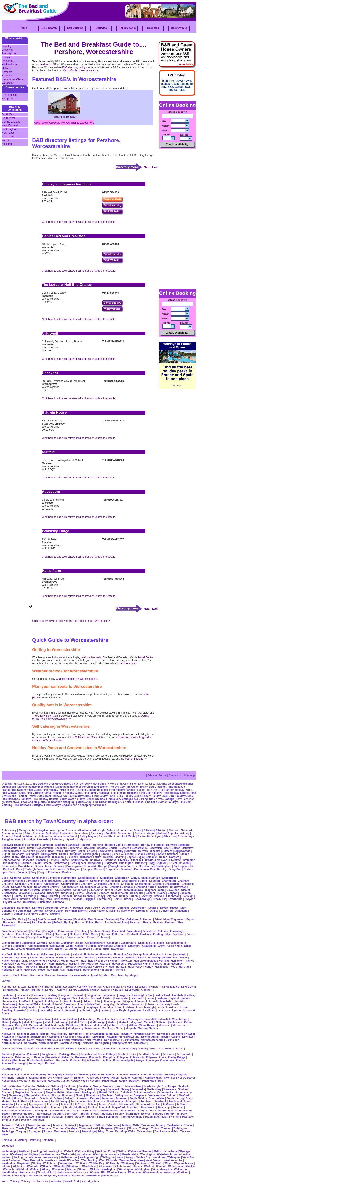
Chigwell (55, 886)
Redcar (110, 1074)
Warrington (100, 1154)
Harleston (21, 957)
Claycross (173, 890)
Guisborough (101, 948)
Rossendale (9, 1080)
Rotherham (39, 1080)
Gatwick (42, 942)
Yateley (14, 1181)
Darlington (23, 907)
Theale (20, 1128)
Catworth (82, 880)
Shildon (114, 1092)
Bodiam (108, 857)
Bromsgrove (9, 53)
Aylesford (72, 839)
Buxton (66, 872)
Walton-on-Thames (139, 1151)
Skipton (171, 1095)
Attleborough (186, 836)
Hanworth (180, 954)
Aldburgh (99, 830)
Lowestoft (20, 1010)
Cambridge (69, 877)
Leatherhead (162, 995)
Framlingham (45, 937)
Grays (161, 945)
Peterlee (39, 1057)
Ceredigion (113, 880)
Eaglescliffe (9, 919)
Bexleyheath (105, 851)
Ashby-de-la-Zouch (66, 836)
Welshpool (173, 1157)
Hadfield (7, 954)
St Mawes (168, 1104)
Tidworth (120, 1128)
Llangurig (108, 1004)
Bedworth (156, 847)
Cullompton (44, 902)
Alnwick (173, 830)
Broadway (7, 49)
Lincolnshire (9, 1001)
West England (10, 125)
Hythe (119, 969)
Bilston (63, 854)
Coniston (185, 893)
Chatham (183, 880)
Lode (22, 1007)
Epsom (79, 922)
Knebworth (132, 989)
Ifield (16, 975)
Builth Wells (57, 869)
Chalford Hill (129, 880)
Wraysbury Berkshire (57, 1175)
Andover (139, 833)
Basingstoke (9, 847)
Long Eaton (46, 1007)
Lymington (135, 1010)
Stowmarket (43, 1113)
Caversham (97, 880)
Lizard (153, 1001)
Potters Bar (94, 1060)
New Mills (69, 1036)
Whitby (36, 1163)
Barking (98, 844)
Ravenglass (70, 1074)
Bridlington (126, 863)
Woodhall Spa (45, 1172)
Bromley (59, 866)
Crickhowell (61, 899)
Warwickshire (130, 1154)
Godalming (19, 945)
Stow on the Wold (23, 1113)
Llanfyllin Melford (89, 1004)
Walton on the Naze (165, 1151)
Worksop (169, 1172)
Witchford (22, 1169)
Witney (46, 1169)
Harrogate (62, 957)
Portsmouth (77, 1060)
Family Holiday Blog (154, 795)
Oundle (142, 1048)
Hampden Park (123, 954)
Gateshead (28, 942)
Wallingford (40, 1151)
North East (8, 132)
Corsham (66, 896)
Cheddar (20, 883)
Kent (58, 986)
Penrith (155, 1054)
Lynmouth (164, 1010)
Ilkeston (50, 975)
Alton (28, 833)
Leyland (174, 998)
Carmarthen (169, 877)
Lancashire (23, 995)
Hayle (5, 960)
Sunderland (9, 1116)
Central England (11, 121)
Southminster (115, 1101)
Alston (6, 833)
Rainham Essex (24, 1074)
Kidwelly (127, 986)
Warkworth (68, 1154)
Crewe (49, 899)
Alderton (126, 830)
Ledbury (190, 995)
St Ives (92, 1104)
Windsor (137, 1166)
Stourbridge (165, 1110)
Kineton (155, 986)
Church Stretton (30, 890)
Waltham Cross (105, 1151)
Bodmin (120, 857)
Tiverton (166, 1128)
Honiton (121, 966)
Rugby (123, 1080)
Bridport (140, 863)
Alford (137, 830)
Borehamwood (11, 860)
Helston (127, 960)
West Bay (188, 1157)
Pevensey (81, 1057)
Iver (120, 975)
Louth (160, 1007)
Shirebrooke (165, 1092)
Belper (176, 847)
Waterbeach (164, 1154)
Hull (62, 969)
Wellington (108, 1157)
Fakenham (8, 931)
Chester (158, 883)
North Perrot (35, 1039)
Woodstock (81, 1172)
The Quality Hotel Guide (46, 715)
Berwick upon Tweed (50, 851)
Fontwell (132, 934)
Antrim (161, 833)
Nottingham (102, 1043)
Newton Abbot (150, 1036)
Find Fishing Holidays (124, 792)
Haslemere (104, 957)
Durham (18, 913)
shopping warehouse (93, 805)
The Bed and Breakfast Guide (50, 783)
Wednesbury (50, 1157)
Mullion (153, 1028)
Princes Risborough (14, 1063)
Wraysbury (35, 1175)
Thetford (31, 1128)
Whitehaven (66, 1163)
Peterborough (23, 1057)
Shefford (7, 1092)
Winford (149, 1166)
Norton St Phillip (70, 1043)
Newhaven (8, 1036)
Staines (24, 1107)
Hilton (20, 966)
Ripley (105, 1077)
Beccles (102, 847)
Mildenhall (100, 1025)
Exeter (147, 922)
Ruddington (109, 1080)
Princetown (167, 1060)
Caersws (15, 877)
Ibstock (6, 975)
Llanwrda (152, 1004)
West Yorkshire (173, 1160)
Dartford (37, 907)
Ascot (17, 836)
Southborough (60, 1101)
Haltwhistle (91, 954)
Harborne (7, 957)
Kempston (19, 986)
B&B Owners (179, 27)
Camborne (54, 877)
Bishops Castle (144, 854)
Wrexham (78, 1175)
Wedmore (35, 1157)
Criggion (90, 899)
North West (8, 136)
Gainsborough (10, 942)
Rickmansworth (62, 1077)
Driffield (115, 910)
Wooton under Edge (14, 1175)
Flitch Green (90, 934)
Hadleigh (19, 954)
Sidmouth (67, 1095)
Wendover (159, 1157)
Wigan (168, 1163)
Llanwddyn (137, 1004)
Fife (18, 934)
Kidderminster (10, 64)
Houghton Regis (12, 969)
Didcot (174, 907)
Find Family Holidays (97, 792)
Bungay (87, 869)
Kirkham (118, 989)
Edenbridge (161, 919)
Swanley (26, 1119)
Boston (53, 860)
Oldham (59, 1048)
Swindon (38, 1119)
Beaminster (75, 847)
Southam (99, 1101)
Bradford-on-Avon (156, 860)
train (98, 657)
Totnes (47, 1131)
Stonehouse (127, 1110)
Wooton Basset (116, 1172)
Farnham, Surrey (100, 931)
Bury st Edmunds (49, 872)
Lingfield (37, 1001)
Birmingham (91, 854)
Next (147, 167)
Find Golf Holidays (150, 792)
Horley (149, 966)
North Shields (53, 1039)
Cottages (101, 27)
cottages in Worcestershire (47, 740)
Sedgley (101, 1089)
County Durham (128, 896)
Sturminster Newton (138, 1113)
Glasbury (112, 942)
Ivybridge (130, 975)
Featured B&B (48, 64)
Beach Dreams (96, 799)
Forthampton (17, 937)
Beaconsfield (45, 847)
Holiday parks (127, 27)
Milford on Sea (117, 1025)
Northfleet (19, 1039)
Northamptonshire (152, 1039)
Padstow (7, 1054)
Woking (95, 1169)
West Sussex (154, 1160)
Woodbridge (9, 1172)
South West (8, 118)
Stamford (56, 1107)
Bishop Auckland (122, 854)
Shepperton (21, 1092)
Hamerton (106, 954)
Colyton (172, 893)
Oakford (17, 1048)
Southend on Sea (82, 1101)
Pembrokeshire (127, 1054)
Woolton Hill (97, 1172)
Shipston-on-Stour (145, 1092)
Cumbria (58, 902)
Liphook (75, 1001)
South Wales (157, 1098)
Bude (19, 869)
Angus (151, 833)
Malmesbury (87, 1019)
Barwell (171, 844)
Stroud (95, 1113)
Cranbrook (172, 896)
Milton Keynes (147, 1025)
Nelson (44, 1033)
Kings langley (170, 986)
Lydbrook (84, 1010)
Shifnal (102, 1092)
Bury (33, 872)
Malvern (6, 68)
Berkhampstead (11, 851)
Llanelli (46, 1004)
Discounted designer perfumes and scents (81, 786)
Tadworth (7, 1125)
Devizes (153, 907)
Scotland (7, 143)
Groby (58, 948)
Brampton (189, 860)
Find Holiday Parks (54, 789)
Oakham (29, 1048)
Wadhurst (24, 1151)
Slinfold (6, 1098)
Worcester (7, 83)
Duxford (55, 913)
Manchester (118, 1019)
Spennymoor (37, 1104)
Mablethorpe (9, 1019)
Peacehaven (88, 1054)
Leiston (107, 998)
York (77, 1181)
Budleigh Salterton (36, 869)
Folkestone (119, 934)
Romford (137, 1077)
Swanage (187, 1116)
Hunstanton (90, 969)
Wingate (161, 1166)
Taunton (57, 1125)
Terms (162, 775)
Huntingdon (107, 969)
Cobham (104, 893)
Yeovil (68, 1181)
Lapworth (78, 995)
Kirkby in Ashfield (56, 989)
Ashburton (45, 836)
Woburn (83, 1169)
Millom (133, 1025)
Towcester (60, 1131)
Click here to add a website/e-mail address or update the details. (79, 221)
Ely (34, 922)
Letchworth (137, 998)
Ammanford (125, 833)
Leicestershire (49, 998)
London (32, 1007)
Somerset (107, 1098)
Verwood (7, 1145)
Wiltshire (59, 1166)
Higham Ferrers (152, 963)
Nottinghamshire (122, 1043)
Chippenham (70, 886)
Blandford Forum (90, 857)
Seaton (47, 1089)
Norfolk (6, 1039)
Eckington (146, 919)
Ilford (24, 975)
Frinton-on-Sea (76, 937)
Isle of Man (109, 975)
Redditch (7, 75)
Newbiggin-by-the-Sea (105, 1033)
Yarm (5, 1181)
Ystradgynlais (90, 1181)
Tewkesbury (174, 1125)
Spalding (21, 1104)
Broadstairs (9, 866)
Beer (167, 847)
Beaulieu (89, 847)
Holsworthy (100, 966)
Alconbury (84, 830)
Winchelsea (89, 1166)
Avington (7, 839)
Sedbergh (72, 1089)
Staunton (132, 1107)
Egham (190, 919)
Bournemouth (79, 860)
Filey (26, 934)
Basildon (183, 844)
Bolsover (151, 857)
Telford (99, 1125)
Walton (121, 1151)
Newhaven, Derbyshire (31, 1036)
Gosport (80, 945)
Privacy (152, 775)
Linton (64, 1001)
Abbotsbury (9, 830)
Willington (19, 1166)
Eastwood (111, 919)
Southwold (175, 1101)
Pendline (144, 1054)
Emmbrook (44, 922)
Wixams (71, 1169)
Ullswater (19, 1140)
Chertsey (86, 883)
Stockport (41, 1110)
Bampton (47, 844)
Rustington (149, 1080)
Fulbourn (103, 937)
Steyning (178, 1107)
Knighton (146, 989)
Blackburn (27, 857)
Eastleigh (80, 919)
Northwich (30, 1043)
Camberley (38, 877)
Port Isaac (19, 1060)
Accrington (57, 830)
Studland (106, 1113)
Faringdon (49, 931)
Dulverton (167, 910)
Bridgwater (110, 863)
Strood (84, 1113)
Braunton (25, 863)
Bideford (167, 851)
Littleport (127, 1001)
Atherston (169, 836)
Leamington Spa (142, 995)
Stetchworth (147, 1107)
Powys (140, 1060)
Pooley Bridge (176, 1057)
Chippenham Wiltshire (94, 886)
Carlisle (155, 877)
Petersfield (53, 1057)
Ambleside (66, 833)
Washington (147, 1154)
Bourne (64, 860)
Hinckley (31, 966)
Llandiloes (122, 1004)
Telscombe (113, 1125)
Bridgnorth (94, 863)
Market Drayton (33, 1022)
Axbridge (29, 839)
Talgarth (20, 1125)
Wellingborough (89, 1157)
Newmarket (54, 1036)
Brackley (123, 860)
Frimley (60, 937)
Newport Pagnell (117, 1036)
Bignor (6, 854)
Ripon (115, 1077)
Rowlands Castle (58, 1080)
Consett (6, 896)
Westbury (51, 1160)
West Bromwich (33, 1160)
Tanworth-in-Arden (38, 1125)
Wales (5, 140)
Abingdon (42, 830)
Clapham (150, 890)
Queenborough (11, 1069)
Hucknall (52, 969)
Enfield (57, 922)
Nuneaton (140, 1043)
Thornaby (45, 1128)
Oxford (153, 1048)
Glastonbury (128, 942)
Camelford (106, 877)
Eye (180, 922)
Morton (142, 1028)
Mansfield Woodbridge (173, 1019)
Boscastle (28, 860)
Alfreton (149, 830)
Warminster (84, 1154)
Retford (169, 1074)
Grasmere (134, 945)
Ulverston (34, 1140)
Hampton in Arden (161, 954)
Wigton (6, 1166)
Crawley (25, 899)
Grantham (120, 945)
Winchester (106, 1166)
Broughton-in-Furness (123, 866)
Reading (84, 1074)
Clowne (79, 893)
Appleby (173, 833)
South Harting (175, 1098)
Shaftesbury (153, 1089)
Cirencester (96, 890)
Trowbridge (89, 1131)
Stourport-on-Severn (13, 79)
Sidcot (45, 1095)
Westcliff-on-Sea (69, 1160)
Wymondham (110, 1175)
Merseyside (36, 1025)
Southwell (160, 1101)
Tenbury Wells (130, 1125)
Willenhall (46, 1166)
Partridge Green (69, 1054)
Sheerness (169, 1089)
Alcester (71, 830)
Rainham (7, 1074)
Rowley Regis (79, 1080)
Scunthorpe (169, 1086)
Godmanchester (38, 945)
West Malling (89, 1160)
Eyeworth (7, 925)
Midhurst (86, 1025)
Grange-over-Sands (100, 945)
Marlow (112, 1022)
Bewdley (6, 46)
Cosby (100, 896)
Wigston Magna (183, 1163)
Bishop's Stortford (167, 854)
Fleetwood (60, 934)
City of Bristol (113, 890)
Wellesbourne (69, 1157)
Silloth (79, 1095)
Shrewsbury (15, 1095)
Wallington (55, 1151)
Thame (188, 1125)
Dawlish (78, 907)
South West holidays (72, 799)
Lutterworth (69, 1010)
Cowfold (159, 896)
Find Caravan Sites (13, 792)
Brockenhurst (43, 866)
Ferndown (8, 934)
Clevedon (24, 893)
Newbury (126, 1033)
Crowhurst (159, 899)
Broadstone (25, 866)
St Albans (53, 1104)
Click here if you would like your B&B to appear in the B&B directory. (71, 620)
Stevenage (163, 1107)
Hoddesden (57, 966)
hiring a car (58, 657)
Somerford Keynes (87, 1098)
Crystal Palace (12, 902)
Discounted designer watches (35, 786)
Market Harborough (57, 1022)
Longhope (91, 1007)
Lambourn (8, 995)
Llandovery (9, 1004)
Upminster (48, 1140)
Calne (26, 877)
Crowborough (142, 899)
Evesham (7, 60)
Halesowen (47, 954)
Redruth (146, 1074)
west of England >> (136, 758)
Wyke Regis (93, 1175)
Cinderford (79, 890)
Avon (18, 839)
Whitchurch (50, 1163)
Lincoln (185, 998)
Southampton (40, 1101)
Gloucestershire (176, 942)
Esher (89, 922)
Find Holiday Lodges (176, 792)
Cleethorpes (9, 893)
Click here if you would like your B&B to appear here (64, 122)
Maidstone (59, 1019)
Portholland (34, 1060)
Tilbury (132, 1128)
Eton (125, 922)
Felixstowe (149, 931)
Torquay (21, 1131)
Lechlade (177, 995)
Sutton (90, 1116)
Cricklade (76, 899)
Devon (164, 907)
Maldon (73, 1019)
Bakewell (7, 844)
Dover (59, 910)
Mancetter (103, 1019)
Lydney (105, 1010)
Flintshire (75, 934)
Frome (91, 937)
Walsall (68, 1151)
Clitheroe (66, 893)
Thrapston (107, 1128)
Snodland (46, 1098)
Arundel (6, 836)
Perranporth (184, 1054)
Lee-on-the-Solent (14, 998)
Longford (77, 1007)
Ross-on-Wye (185, 1077)
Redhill (134, 1074)
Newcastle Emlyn (144, 1033)
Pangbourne (49, 1054)
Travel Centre (145, 657)
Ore (90, 1048)
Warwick (114, 1154)
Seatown (58, 1089)
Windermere (122, 1166)
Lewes (151, 998)
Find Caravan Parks (39, 792)
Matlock (149, 1022)
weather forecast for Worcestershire (76, 678)
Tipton (155, 1128)
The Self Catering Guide (84, 737)
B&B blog (153, 27)
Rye (160, 1080)
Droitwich (7, 57)
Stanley (92, 1107)
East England (9, 129)
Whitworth (142, 1163)
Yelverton (56, 1181)
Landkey (52, 995)
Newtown (188, 1036)
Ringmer (79, 1077)
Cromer (117, 899)
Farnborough (66, 931)
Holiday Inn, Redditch (64, 116)
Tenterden (147, 1125)
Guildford (84, 948)
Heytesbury (119, 963)
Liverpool (141, 1001)
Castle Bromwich (50, 880)
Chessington (143, 883)
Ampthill (110, 833)
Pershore (7, 71)
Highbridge (8, 966)
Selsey (125, 1089)
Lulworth (45, 1010)
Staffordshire (10, 1107)
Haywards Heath (58, 960)
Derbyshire (109, 907)
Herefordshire (10, 94)
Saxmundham (132, 1086)
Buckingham (163, 866)
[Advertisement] (176, 218)
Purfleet (50, 1063)
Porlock (6, 1060)
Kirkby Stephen (100, 989)
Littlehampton (111, 1001)
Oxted (180, 1048)
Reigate (157, 1074)
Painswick (33, 1054)
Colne (162, 893)
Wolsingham (142, 1169)
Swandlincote (10, 1119)
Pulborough (36, 1063)
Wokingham (109, 1169)
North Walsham (73, 1039)
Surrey (69, 1116)
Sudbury (158, 1113)
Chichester (41, 886)
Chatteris (7, 883)
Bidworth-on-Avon (136, 851)
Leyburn (162, 998)
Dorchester (24, 910)
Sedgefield (87, 1089)
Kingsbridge (10, 989)
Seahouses (20, 1089)
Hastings (118, 957)
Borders (174, 857)
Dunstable (181, 910)
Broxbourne (146, 866)
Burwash (22, 872)
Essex (99, 922)
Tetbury (160, 1125)
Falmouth (22, 931)
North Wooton (93, 1039)
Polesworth (137, 1057)
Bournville (96, 860)
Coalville (91, 893)
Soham (58, 1098)
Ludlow (33, 1010)
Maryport (136, 1022)
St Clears (80, 1104)
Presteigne (152, 1060)
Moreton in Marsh (112, 1028)
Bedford (124, 847)
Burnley (162, 869)
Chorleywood (178, 886)
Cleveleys (53, 893)
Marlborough (97, 1022)
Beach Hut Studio (95, 783)
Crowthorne (175, 899)
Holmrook (84, 966)
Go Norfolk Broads (132, 802)
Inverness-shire (79, 975)
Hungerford (73, 969)
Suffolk (169, 1113)
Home (23, 27)
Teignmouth (86, 1125)
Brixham (184, 863)
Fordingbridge (162, 934)
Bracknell (137, 860)
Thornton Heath (88, 1128)
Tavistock (71, 1125)
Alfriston (161, 830)
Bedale (113, 847)
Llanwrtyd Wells (169, 1004)
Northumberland (12, 1043)
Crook (127, 899)
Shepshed (37, 1092)
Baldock (19, 844)
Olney (81, 1048)
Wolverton (180, 1169)
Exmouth (170, 922)
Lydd (95, 1010)
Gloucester (157, 942)
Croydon (189, 899)
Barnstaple (132, 844)
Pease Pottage (106, 1054)
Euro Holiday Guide (129, 795)
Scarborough (152, 1086)
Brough (102, 866)
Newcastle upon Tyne (170, 1033)
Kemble (6, 986)
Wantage (184, 1151)
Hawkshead (170, 957)
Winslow (190, 1166)
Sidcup (55, 1095)
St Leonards (126, 1104)
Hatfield (130, 957)
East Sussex (95, 919)
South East (8, 114)
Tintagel (144, 1128)
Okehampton (44, 1048)
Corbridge (30, 896)
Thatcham (8, 1128)
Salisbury (43, 1086)
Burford (99, 869)
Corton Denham (83, 896)
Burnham (126, 869)
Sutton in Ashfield (155, 1116)
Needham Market (27, 1033)
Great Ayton (174, 945)
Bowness (110, 860)
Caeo (5, 877)
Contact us (175, 775)
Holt (111, 966)
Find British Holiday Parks (176, 789)
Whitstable (112, 1163)
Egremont (9, 922)
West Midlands (108, 1160)
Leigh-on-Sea (69, 998)
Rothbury (24, 1080)
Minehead (164, 1025)
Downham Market (75, 910)
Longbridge (63, 1007)
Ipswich (96, 975)
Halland (77, 954)
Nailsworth (8, 1033)
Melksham (176, 1022)
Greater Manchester (28, 948)
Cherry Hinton (69, 883)
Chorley (163, 886)
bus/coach (87, 657)
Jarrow (6, 981)
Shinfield (126, 1092)
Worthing (182, 1172)
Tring (101, 1131)
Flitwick (105, 934)
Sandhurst (70, 1086)
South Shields (138, 1098)
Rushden (134, 1080)
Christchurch (10, 890)
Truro (109, 1131)
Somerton (121, 1098)
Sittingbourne (123, 1095)
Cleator (185, 890)
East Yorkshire (129, 919)
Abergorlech (26, 830)
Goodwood (57, 945)
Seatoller (35, 1089)
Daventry (65, 907)
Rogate (125, 1077)
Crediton (37, 899)
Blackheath (43, 857)
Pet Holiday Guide (80, 795)
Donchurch (8, 910)
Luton (56, 1010)
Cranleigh (187, 896)
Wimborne (73, 1166)
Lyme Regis (119, 1010)
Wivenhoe (58, 1169)
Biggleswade (182, 851)
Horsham (184, 966)
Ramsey (41, 1074)
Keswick (82, 986)
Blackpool (58, 857)
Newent (190, 1033)
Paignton (19, 1054)
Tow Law (74, 1131)
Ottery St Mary (127, 1048)
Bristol (173, 863)
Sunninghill (43, 1116)
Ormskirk (110, 1048)
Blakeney (72, 857)
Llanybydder (9, 1007)
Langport (65, 995)
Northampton (131, 1039)
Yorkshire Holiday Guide (67, 792)
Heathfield (87, 960)
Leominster (121, 998)
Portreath (62, 1060)
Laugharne (93, 995)
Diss (183, 907)
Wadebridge (9, 1151)
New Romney (58, 1033)
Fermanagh (177, 931)
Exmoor (158, 922)
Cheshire (113, 883)
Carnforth (32, 880)
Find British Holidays (106, 802)
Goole (69, 945)
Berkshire (29, 851)
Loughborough (145, 1007)
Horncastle (161, 966)
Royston (95, 1080)
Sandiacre (84, 1086)
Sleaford (184, 1095)
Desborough (138, 907)
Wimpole (32, 1166)
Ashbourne (30, 836)
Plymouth (95, 1057)
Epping (68, 922)
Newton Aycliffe (170, 1036)
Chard (143, 880)
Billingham (32, 854)
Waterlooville (182, 1154)
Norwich (88, 1043)
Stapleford (118, 1107)
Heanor (74, 960)
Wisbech (8, 1169)
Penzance (168, 1054)
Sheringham (88, 1092)
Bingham (75, 854)
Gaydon (54, 942)
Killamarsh (141, 986)
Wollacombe (64, 1172)
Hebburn (115, 960)
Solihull (69, 1098)
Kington (25, 989)
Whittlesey (127, 1163)
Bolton (163, 857)
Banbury (60, 844)
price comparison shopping (57, 802)
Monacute (59, 1028)
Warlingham (31, 1154)
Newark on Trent (79, 1033)
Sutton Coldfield (132, 1116)
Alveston (38, 833)
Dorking (38, 910)
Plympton (109, 1057)
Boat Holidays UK (56, 795)
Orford (98, 1048)
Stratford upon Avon (65, 1113)
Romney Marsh (154, 1077)
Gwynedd (117, 948)
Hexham (105, 963)
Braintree (175, 860)
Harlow (33, 957)
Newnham (98, 1036)
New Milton (83, 1036)
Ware (5, 1154)
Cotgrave (111, 896)
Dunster (6, 913)
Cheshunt (127, 883)
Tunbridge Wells (125, 1131)
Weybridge (8, 1163)
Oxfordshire (166, 1048)
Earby (22, 919)
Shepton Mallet (55, 1092)
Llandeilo (179, 1001)
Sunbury (181, 1113)
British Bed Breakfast (153, 786)
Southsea (146, 1101)
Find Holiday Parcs (121, 789)
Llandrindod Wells (29, 1004)
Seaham (7, 1089)
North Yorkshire (48, 1043)
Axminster (43, 839)
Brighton (161, 863)
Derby (96, 907)
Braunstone (10, 863)
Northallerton (112, 1039)
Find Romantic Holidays (16, 799)
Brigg (151, 863)
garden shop (83, 802)
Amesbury (97, 833)
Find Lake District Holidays (161, 802)
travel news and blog (26, 802)
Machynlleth (26, 1019)
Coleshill (151, 893)
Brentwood (60, 863)
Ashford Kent (107, 836)
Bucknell (8, 869)
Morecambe (92, 1028)
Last (155, 167)
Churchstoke (63, 890)
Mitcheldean (22, 1028)
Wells (120, 1157)
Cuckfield (29, 902)
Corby (42, 896)
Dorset (49, 910)
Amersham (81, 833)
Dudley (154, 910)
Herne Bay (40, 963)
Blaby (15, 857)
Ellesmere (23, 922)
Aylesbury (58, 839)
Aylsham (85, 839)
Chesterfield (172, 883)
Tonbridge (8, 1131)
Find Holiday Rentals (45, 799)
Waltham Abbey (84, 1151)
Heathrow (101, 960)
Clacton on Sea (133, 890)
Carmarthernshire (13, 880)
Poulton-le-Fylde (123, 1060)
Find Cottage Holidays (94, 789)
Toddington (181, 1128)
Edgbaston (177, 919)
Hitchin (43, 966)
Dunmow (31, 913)
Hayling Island (19, 960)
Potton (107, 1060)
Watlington (20, 1157)
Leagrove (124, 995)
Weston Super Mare (131, 1160)
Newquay (133, 1036)
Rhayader (182, 1074)
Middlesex (72, 1025)
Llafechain (165, 1001)
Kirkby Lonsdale (79, 989)
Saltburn (56, 1086)
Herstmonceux (58, 963)
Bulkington (73, 869)
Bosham (41, 860)
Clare (161, 890)
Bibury (119, 851)
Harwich (90, 957)
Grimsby (47, 948)
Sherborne (72, 1092)
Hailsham (33, 954)
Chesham (100, 883)
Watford (6, 1157)
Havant (142, 957)
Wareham (16, 1154)
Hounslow (30, 969)
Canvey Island (140, 877)
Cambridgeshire (88, 877)
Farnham (82, 931)
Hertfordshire (89, 963)
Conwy (17, 896)
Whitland (81, 1163)
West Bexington (11, 1160)
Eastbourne (65, 919)
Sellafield (113, 1089)
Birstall (105, 854)
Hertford (74, 963)
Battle (30, 847)
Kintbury (37, 989)
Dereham (123, 907)
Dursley (43, 913)
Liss (98, 1001)
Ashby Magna (88, 836)
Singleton (108, 1095)
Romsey (170, 1077)
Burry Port (175, 869)
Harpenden (47, 957)
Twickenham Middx (167, 1131)
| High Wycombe (173, 963)
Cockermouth (119, 893)
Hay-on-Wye (37, 960)
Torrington (35, 1131)
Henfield (163, 960)
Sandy (97, 1086)
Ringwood (93, 1077)
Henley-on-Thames (182, 960)
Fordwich (178, 934)
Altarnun (17, 833)
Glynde (6, 945)
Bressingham (77, 863)
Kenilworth (46, 986)
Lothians (128, 1007)
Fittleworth (37, 934)
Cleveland (39, 893)
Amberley (52, 833)
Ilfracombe (36, 975)
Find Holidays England (58, 805)
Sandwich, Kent (112, 1086)
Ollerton (71, 1048)
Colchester (136, 893)
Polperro (151, 1057)
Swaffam (174, 1116)
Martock (124, 1022)
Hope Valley (135, 966)
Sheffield (183, 1089)
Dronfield (142, 910)
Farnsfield (118, 931)
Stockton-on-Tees (60, 1110)
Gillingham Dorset (72, 942)
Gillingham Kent (95, 942)
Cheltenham (51, 883)
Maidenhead (43, 1019)
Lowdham (172, 1007)
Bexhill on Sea (87, 851)
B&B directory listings (74, 67)
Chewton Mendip (21, 886)
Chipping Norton (146, 886)
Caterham (69, 880)
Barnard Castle (114, 844)
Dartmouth (51, 907)
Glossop (143, 942)
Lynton (176, 1010)
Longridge (106, 1007)
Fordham (145, 934)
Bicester (155, 851)
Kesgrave (69, 986)
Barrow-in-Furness (152, 844)
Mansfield (151, 1019)
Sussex (79, 1116)
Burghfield (112, 869)
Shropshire (8, 98)
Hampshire (141, 954)
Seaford (183, 1086)
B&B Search (49, 27)
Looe (118, 1007)
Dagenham (8, 907)
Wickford (156, 1163)
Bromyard (90, 866)
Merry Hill (21, 1025)
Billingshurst (49, 854)
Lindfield (24, 1001)
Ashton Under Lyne (149, 836)
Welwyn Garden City (138, 1157)
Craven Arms (10, 899)
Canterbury (122, 877)
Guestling (71, 948)
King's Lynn (188, 986)
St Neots (181, 1104)
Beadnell (60, 847)
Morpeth (131, 1028)
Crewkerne (103, 899)
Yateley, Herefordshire (35, 1181)
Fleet (49, 934)
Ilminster (62, 975)
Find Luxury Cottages (119, 799)
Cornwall (53, 896)
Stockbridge (9, 1110)
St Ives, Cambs (108, 1104)
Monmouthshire (41, 1028)
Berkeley (187, 847)
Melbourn (161, 1022)
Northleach (172, 1039)
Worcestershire (152, 1172)
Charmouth (169, 880)
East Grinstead (46, 919)
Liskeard (87, 1001)
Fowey (31, 937)
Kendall (32, 986)
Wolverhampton (162, 1169)
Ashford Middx (126, 836)
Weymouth (23, 1163)
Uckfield (7, 1140)
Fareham (35, 931)
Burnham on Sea (144, 869)
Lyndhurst (149, 1010)
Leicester (33, 998)
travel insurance (128, 663)
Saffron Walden (11, 1086)
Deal (87, 907)
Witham (34, 1169)
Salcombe (29, 1086)
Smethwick (31, 1098)
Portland (49, 1060)
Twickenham (144, 1131)
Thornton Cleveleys (65, 1128)
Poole (162, 1057)
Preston (181, 1060)
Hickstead (134, 963)
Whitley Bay (96, 1163)
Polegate (122, 1057)
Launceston (109, 995)
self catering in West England (132, 737)
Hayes (183, 957)
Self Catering (75, 27)
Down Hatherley (98, 910)
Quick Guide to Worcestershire (80, 70)
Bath (22, 847)
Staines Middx (40, 1107)
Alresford (186, 830)
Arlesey (184, 833)
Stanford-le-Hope (74, 1107)
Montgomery (75, 1028)
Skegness (140, 1095)
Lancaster (38, 995)
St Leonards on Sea (148, 1104)
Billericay (18, 854)
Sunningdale (26, 1116)
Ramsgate (54, 1074)
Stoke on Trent (82, 1110)
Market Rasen (79, 1022)
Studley (119, 1113)
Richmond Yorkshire (14, 1077)
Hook (173, 966)
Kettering (95, 986)
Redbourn (98, 1074)
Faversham (134, 931)
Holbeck (71, 966)
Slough (17, 1098)
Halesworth (63, 954)
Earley (31, 919)
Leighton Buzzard (90, 998)
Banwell (86, 844)
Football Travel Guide (31, 795)
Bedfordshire (139, 847)
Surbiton (57, 1116)
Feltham (163, 931)
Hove (41, 969)
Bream (37, 863)
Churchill (47, 890)
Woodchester (27, 1172)
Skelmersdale (156, 1095)
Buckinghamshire (184, 866)
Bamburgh (32, 844)
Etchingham (112, 922)
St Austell (67, 1104)
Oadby (6, 1048)
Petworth (67, 1057)
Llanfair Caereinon (64, 1004)
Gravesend (149, 945)
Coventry (146, 896)
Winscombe (175, 1166)
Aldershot (113, 830)
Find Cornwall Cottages (28, 805)
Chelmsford (35, 883)
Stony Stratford (146, 1110)
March (5, 1022)
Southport (132, 1101)
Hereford (7, 963)
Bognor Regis (135, 857)
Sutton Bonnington (108, 1116)
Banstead (73, 844)
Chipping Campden (121, 886)
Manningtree (135, 1019)
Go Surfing (141, 799)
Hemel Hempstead (145, 960)
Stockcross (26, 1110)
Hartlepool (76, 957)
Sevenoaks (138, 1089)
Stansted (104, 1107)
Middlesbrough (54, 1025)
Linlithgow (51, 1001)
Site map (189, 775)
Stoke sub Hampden (105, 1110)
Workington (125, 1169)
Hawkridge (154, 957)
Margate (16, 1022)
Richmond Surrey (40, 1077)
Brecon (47, 863)
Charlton (154, 880)
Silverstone (92, 1095)
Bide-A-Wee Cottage (161, 799)
